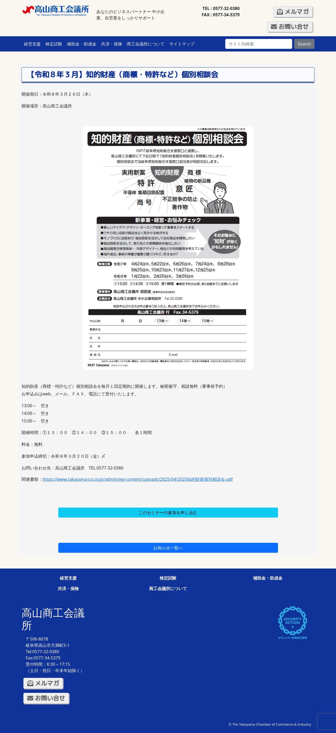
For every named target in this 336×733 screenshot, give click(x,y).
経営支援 (32, 44)
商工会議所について (146, 44)
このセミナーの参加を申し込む (168, 512)
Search (304, 44)
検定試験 (53, 44)
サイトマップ (182, 44)
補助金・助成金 (81, 44)
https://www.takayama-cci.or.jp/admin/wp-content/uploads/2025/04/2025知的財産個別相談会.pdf (138, 479)
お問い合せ (290, 26)
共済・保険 (111, 44)
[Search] (258, 44)
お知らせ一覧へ (168, 548)
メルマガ (293, 11)
